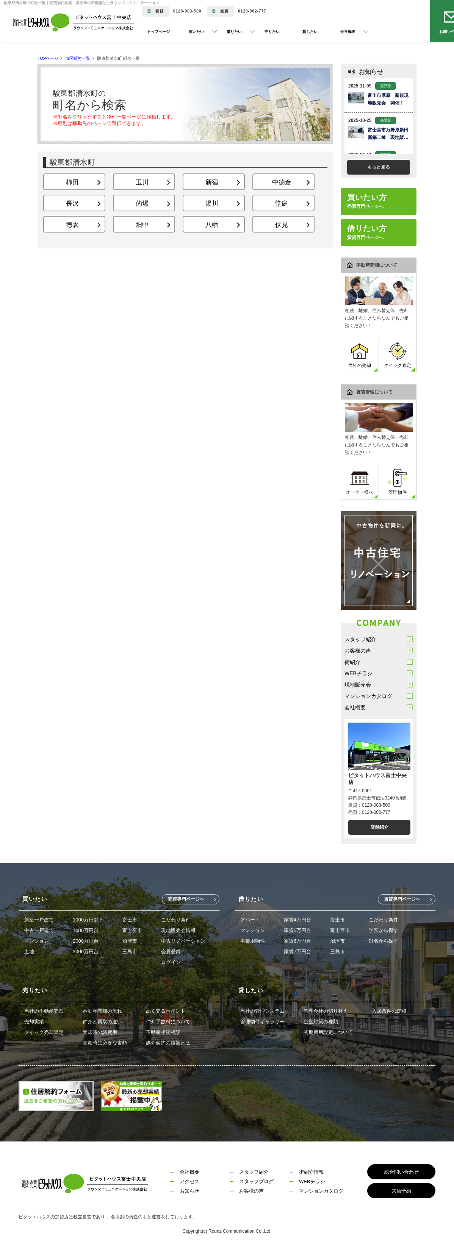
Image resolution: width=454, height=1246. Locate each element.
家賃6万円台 (297, 941)
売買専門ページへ (186, 899)
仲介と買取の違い (102, 1021)
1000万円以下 (88, 920)
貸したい (310, 32)
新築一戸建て (39, 920)
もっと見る (378, 167)
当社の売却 (359, 355)
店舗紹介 (379, 827)
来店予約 (401, 1191)
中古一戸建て (39, 930)
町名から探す (383, 941)
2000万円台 (86, 941)
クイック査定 (397, 355)
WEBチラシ (358, 673)
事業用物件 (252, 941)
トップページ (158, 32)
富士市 (129, 920)
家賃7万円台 (297, 951)
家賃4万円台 (297, 920)
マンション (36, 941)
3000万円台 (86, 951)
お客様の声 (357, 651)
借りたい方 (367, 232)
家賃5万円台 (297, 930)
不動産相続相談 (163, 1032)
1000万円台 (86, 930)
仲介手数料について (168, 1021)
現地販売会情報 (178, 930)
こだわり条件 (176, 920)
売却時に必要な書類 (105, 1043)
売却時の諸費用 (100, 1032)
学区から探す (383, 930)
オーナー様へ (359, 482)
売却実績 (34, 1021)
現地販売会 (357, 685)
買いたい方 (367, 201)
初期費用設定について (328, 1032)
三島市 (129, 951)
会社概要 (355, 707)
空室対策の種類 (321, 1021)
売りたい (272, 32)
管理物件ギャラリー (262, 1021)
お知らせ (189, 1191)
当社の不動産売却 (44, 1011)
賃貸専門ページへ (402, 899)
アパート (250, 920)
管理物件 (397, 482)
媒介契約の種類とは (168, 1043)
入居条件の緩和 (389, 1011)
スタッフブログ (256, 1181)
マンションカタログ (368, 696)
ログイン (171, 962)
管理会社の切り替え (326, 1011)
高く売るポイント (165, 1011)
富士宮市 (132, 930)
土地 (29, 951)
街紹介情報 (311, 1172)
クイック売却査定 (44, 1032)
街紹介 (352, 662)
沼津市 (129, 941)
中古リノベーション (183, 941)
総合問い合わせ (401, 1172)
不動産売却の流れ (102, 1011)
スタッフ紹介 (360, 639)
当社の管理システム (262, 1011)
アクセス (189, 1181)
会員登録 (171, 951)
